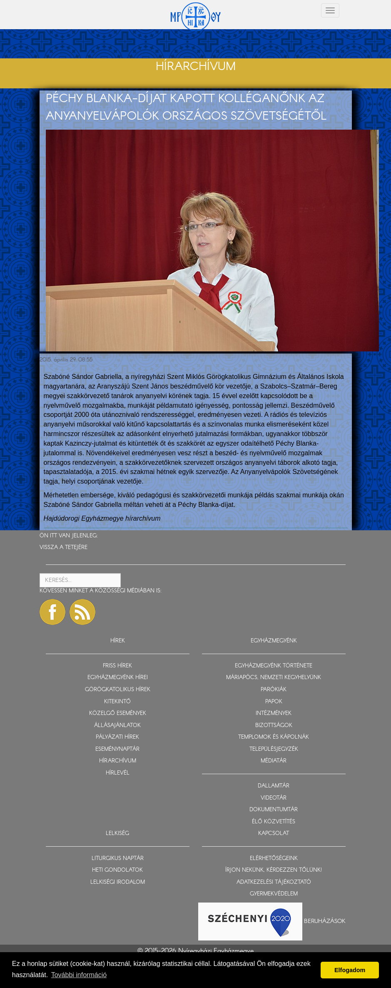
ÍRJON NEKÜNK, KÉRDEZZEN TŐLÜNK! (273, 870)
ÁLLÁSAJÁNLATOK (117, 726)
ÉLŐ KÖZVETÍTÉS (273, 822)
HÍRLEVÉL (118, 773)
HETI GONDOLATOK (117, 870)
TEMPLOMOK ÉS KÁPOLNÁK (273, 737)
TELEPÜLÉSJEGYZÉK (273, 749)
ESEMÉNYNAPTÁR (117, 749)
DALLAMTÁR (273, 786)
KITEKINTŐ (117, 702)
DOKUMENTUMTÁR (273, 810)
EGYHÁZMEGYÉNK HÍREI (117, 678)
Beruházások (325, 921)
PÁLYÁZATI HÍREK (117, 737)
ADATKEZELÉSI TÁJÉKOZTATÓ (274, 882)
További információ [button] (79, 974)
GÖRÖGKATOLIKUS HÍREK (117, 690)
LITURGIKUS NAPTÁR (118, 859)
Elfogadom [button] (349, 970)
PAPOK (273, 702)
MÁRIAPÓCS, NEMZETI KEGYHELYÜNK (273, 678)
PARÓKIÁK (273, 690)
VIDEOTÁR (273, 798)
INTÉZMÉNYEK (273, 713)
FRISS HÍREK (117, 666)
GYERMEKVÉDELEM (274, 894)
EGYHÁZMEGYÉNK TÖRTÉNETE (273, 666)
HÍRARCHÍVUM (117, 761)
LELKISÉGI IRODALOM (117, 882)
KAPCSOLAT (273, 834)
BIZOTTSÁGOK (273, 726)
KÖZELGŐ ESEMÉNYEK (117, 713)
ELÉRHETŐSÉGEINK (274, 859)
